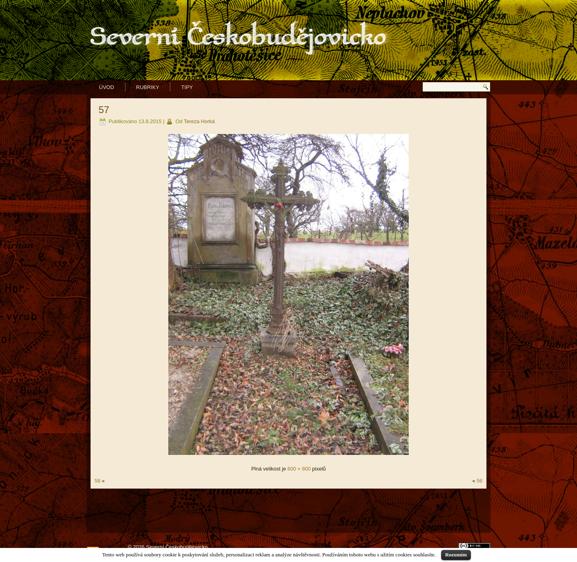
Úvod (106, 87)
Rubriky (147, 87)
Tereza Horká (199, 121)
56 (479, 481)
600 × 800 (299, 469)
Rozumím (456, 555)
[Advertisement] (288, 511)
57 (104, 109)
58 (97, 481)
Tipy (187, 87)
